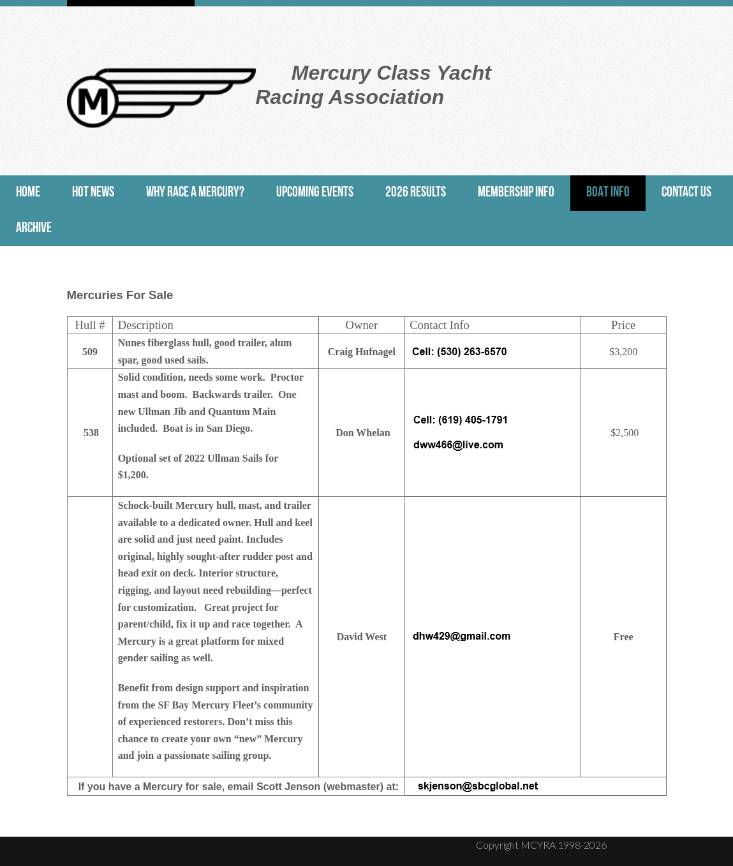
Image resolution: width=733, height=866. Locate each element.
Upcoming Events (314, 193)
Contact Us (686, 193)
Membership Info (516, 193)
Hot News (93, 193)
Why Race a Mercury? (195, 193)
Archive (34, 228)
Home (28, 193)
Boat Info (608, 193)
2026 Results (415, 193)
